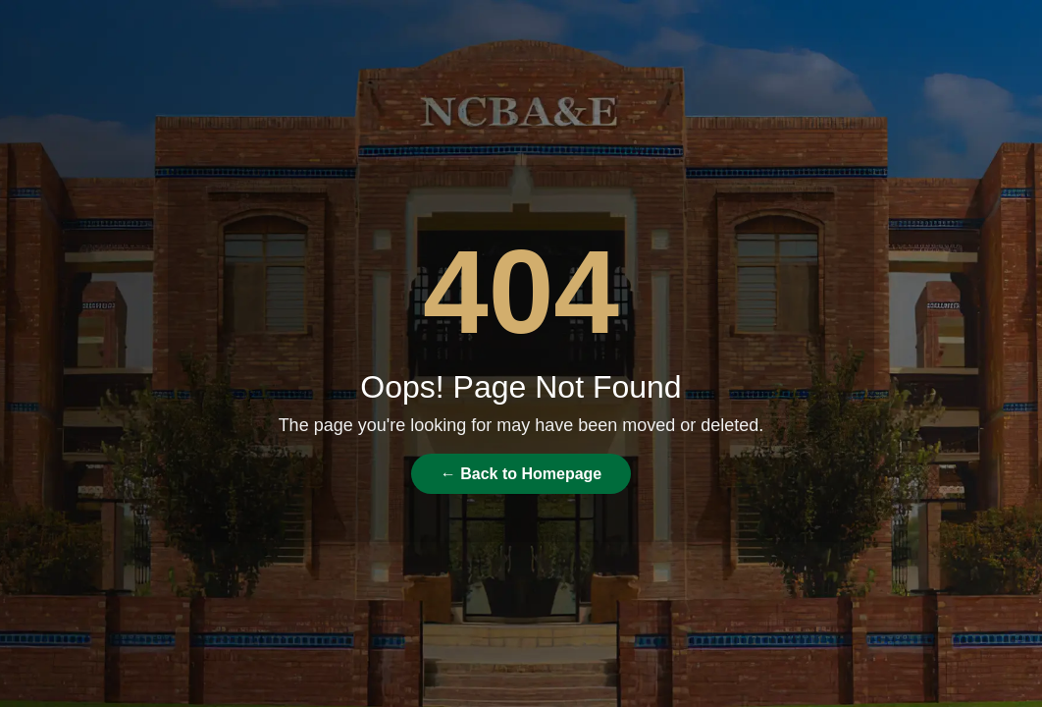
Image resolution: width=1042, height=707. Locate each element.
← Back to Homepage (521, 473)
